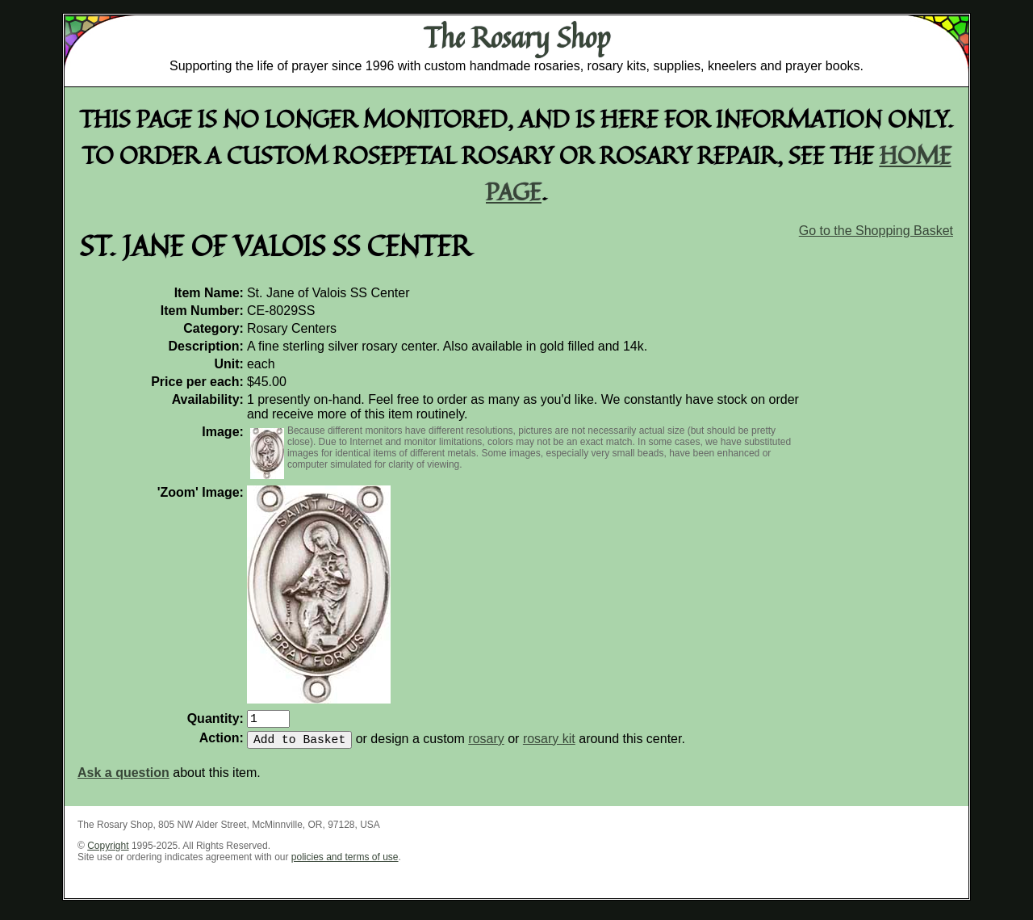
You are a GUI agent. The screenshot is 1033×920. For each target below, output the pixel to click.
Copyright (107, 852)
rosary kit (549, 745)
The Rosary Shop (517, 37)
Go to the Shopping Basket (876, 230)
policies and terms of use (345, 863)
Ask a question (123, 779)
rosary (486, 745)
